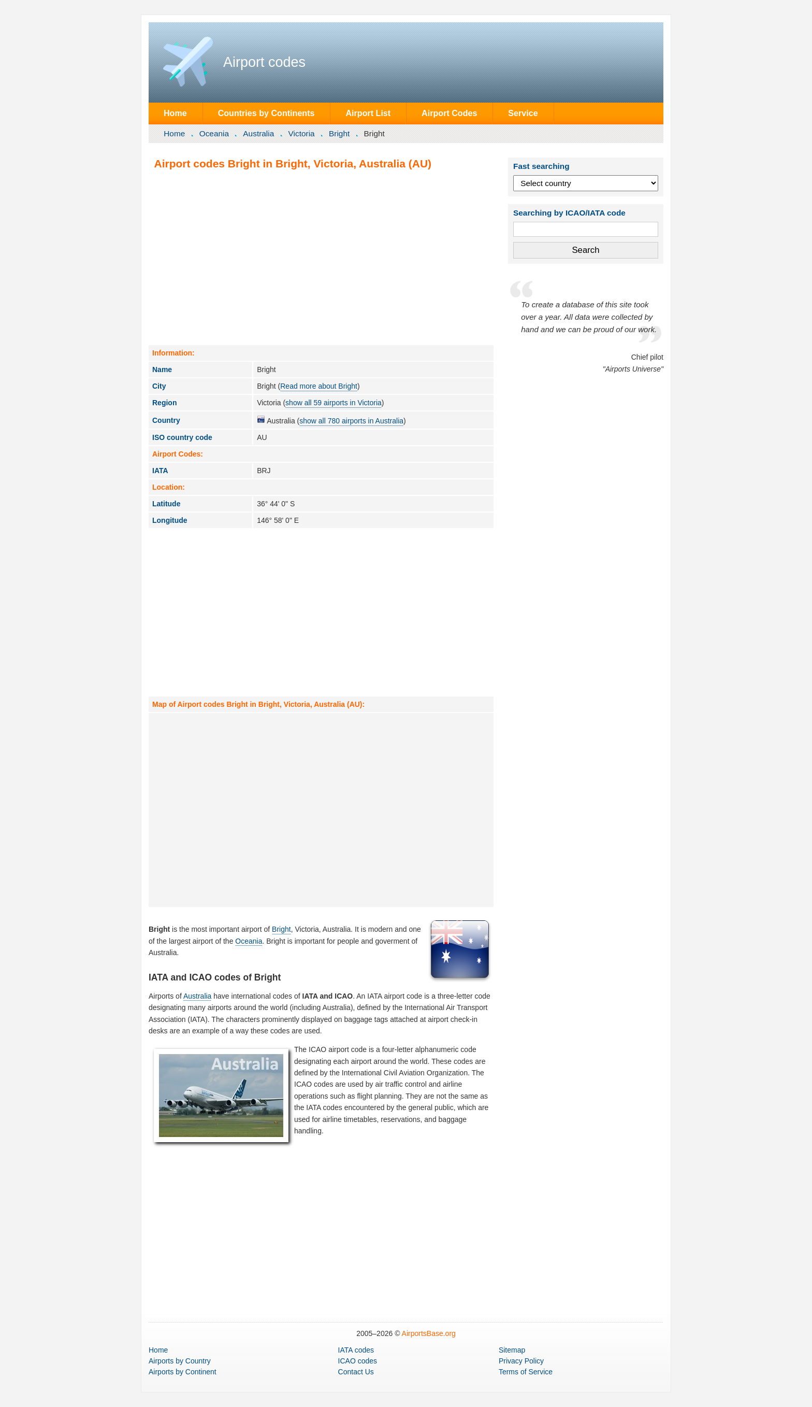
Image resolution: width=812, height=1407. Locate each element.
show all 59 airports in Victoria (333, 403)
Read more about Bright (318, 386)
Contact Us (356, 1372)
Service (523, 113)
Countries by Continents (266, 113)
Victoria (301, 133)
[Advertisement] (321, 257)
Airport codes (264, 62)
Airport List (367, 113)
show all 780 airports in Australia (351, 421)
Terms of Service (526, 1372)
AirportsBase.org (429, 1333)
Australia (258, 133)
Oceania (214, 133)
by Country (180, 1361)
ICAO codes (357, 1361)
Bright (339, 133)
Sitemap (512, 1350)
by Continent (182, 1372)
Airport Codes (449, 113)
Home (175, 113)
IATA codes (356, 1350)
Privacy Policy (521, 1361)
